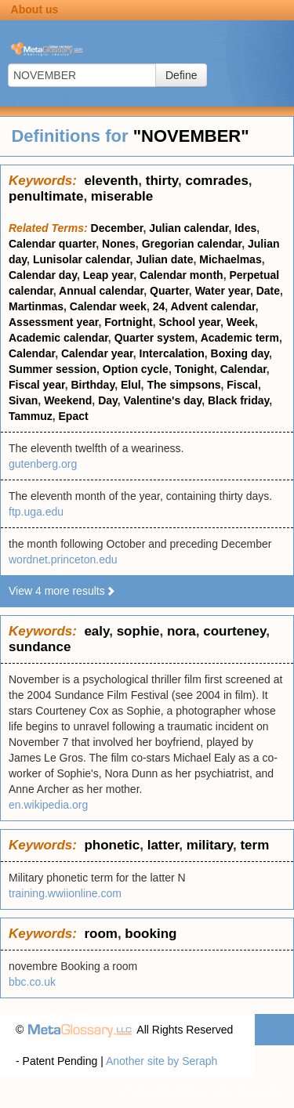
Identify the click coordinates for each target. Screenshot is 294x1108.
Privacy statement (162, 1092)
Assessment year (53, 322)
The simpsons (183, 384)
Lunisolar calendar (81, 259)
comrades (217, 180)
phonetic (112, 845)
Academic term (240, 337)
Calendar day (43, 275)
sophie (138, 631)
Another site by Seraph (161, 1061)
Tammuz (31, 416)
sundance (40, 646)
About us (35, 9)
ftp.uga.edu (36, 511)
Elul (131, 384)
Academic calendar (58, 337)
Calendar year (97, 353)
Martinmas (36, 306)
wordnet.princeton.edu (63, 559)
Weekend (68, 400)
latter (163, 845)
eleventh (111, 180)
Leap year (108, 275)
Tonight (194, 369)
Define (181, 75)
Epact (74, 416)
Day (108, 400)
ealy (96, 631)
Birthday (92, 384)
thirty (162, 180)
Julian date (164, 259)
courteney (234, 631)
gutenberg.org (43, 464)
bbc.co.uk (32, 982)
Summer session (52, 369)
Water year (222, 290)
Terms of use (247, 1092)
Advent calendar (213, 306)
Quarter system (154, 337)
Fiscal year (37, 384)
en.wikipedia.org (48, 804)
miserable (122, 196)
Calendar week (108, 306)
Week (241, 322)
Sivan (23, 400)
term (254, 845)
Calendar (32, 353)
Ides (245, 228)
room (101, 933)
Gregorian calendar (192, 243)
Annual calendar (101, 290)
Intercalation (172, 353)
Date (268, 290)
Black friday (238, 400)
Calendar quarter (52, 243)
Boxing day (240, 353)
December (117, 228)
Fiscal (242, 384)
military (210, 845)
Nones (119, 243)
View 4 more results (62, 591)
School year (189, 322)
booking (150, 933)
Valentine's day (163, 400)
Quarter (169, 290)
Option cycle (136, 369)
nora (181, 631)
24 (159, 306)
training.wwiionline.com (65, 893)
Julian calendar (188, 228)
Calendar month (181, 275)
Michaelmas (230, 259)
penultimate (46, 196)
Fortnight (128, 322)
